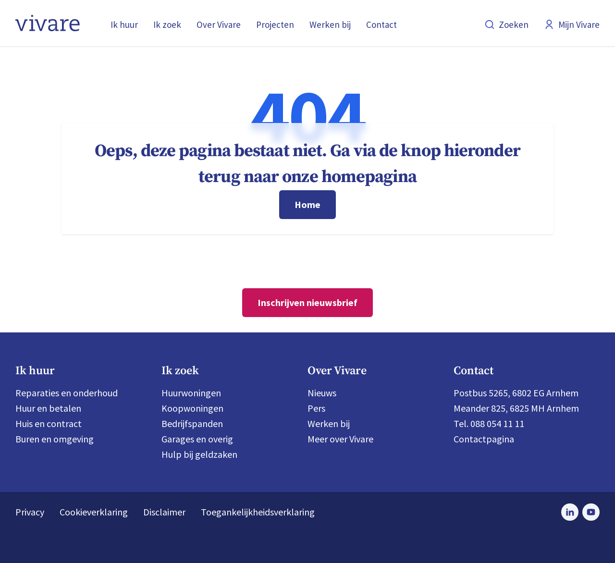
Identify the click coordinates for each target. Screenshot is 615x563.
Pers (316, 408)
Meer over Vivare (340, 439)
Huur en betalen (48, 408)
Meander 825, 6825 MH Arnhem (516, 408)
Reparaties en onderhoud (66, 393)
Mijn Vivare (572, 24)
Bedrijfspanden (192, 423)
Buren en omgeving (54, 439)
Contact (381, 24)
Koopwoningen (192, 408)
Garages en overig (197, 439)
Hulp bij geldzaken (199, 454)
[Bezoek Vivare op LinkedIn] (569, 512)
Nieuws (322, 393)
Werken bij (330, 24)
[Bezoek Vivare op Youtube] (591, 512)
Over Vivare (219, 24)
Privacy (29, 512)
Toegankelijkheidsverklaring (258, 512)
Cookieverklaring (94, 512)
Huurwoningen (191, 393)
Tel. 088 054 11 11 (489, 423)
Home (307, 204)
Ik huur (124, 24)
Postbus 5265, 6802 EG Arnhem (516, 393)
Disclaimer (164, 512)
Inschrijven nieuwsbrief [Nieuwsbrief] (307, 302)
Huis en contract (48, 423)
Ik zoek (167, 24)
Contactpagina (484, 439)
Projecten (275, 24)
